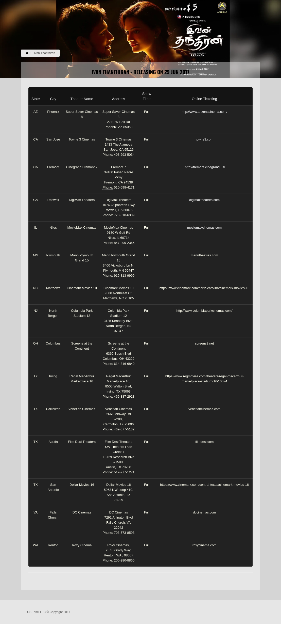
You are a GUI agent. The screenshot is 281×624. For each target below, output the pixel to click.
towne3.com (204, 139)
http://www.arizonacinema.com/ (204, 112)
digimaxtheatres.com (204, 200)
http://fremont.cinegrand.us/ (205, 167)
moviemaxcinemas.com (204, 227)
